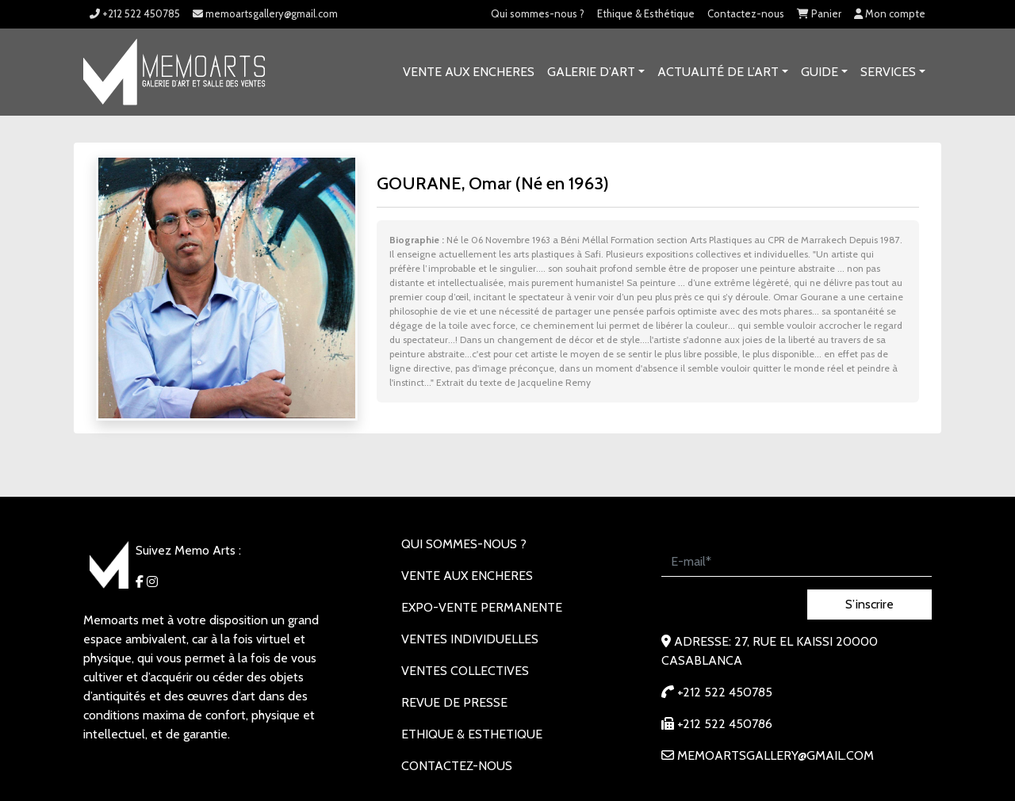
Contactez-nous (745, 13)
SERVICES (888, 71)
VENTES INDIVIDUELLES (469, 639)
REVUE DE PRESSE (454, 702)
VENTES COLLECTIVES (465, 670)
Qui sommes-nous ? (537, 13)
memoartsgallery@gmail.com (265, 13)
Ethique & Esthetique (471, 734)
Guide (819, 71)
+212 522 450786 (716, 723)
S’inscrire (869, 604)
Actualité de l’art (718, 71)
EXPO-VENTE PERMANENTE (481, 607)
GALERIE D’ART (591, 71)
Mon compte (889, 13)
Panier (819, 13)
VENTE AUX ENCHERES (468, 71)
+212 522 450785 (135, 13)
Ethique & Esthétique (646, 13)
